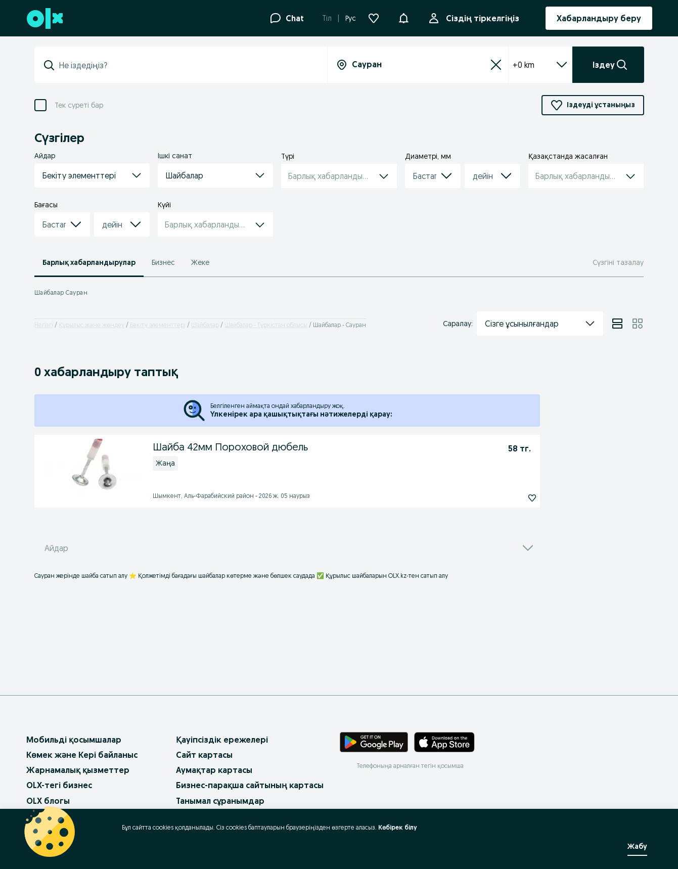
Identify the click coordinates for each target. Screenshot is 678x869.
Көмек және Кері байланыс (82, 755)
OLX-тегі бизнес (59, 785)
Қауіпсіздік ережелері (222, 740)
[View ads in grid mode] (637, 323)
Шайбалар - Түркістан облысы (265, 325)
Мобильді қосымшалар (73, 740)
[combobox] (186, 65)
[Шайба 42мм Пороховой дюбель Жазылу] (517, 498)
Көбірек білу (397, 827)
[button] (403, 17)
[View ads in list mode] (617, 323)
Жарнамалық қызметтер (77, 770)
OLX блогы (48, 801)
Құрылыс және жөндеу (91, 325)
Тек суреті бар (79, 105)
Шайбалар (205, 325)
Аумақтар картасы (214, 770)
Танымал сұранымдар (220, 801)
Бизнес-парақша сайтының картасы (250, 785)
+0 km (540, 65)
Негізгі (43, 325)
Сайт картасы (204, 755)
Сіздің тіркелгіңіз (480, 18)
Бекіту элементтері (158, 325)
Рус (350, 18)
